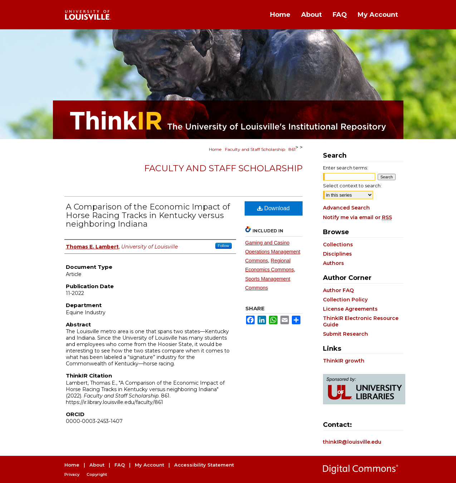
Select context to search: (352, 185)
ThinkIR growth (343, 361)
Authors (333, 263)
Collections (338, 244)
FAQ (119, 465)
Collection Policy (345, 299)
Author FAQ (338, 290)
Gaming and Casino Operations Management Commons (272, 251)
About (96, 465)
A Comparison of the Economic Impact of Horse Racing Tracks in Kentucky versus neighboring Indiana (148, 215)
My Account (149, 465)
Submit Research (345, 334)
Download (273, 208)
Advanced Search (346, 207)
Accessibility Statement (204, 465)
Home (215, 149)
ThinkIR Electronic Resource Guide (360, 321)
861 (292, 149)
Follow (223, 245)
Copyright (97, 474)
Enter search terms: (345, 168)
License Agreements (350, 309)
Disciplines (337, 254)
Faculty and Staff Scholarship (255, 149)
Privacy (71, 474)
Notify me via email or (357, 217)
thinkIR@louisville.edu (352, 442)
